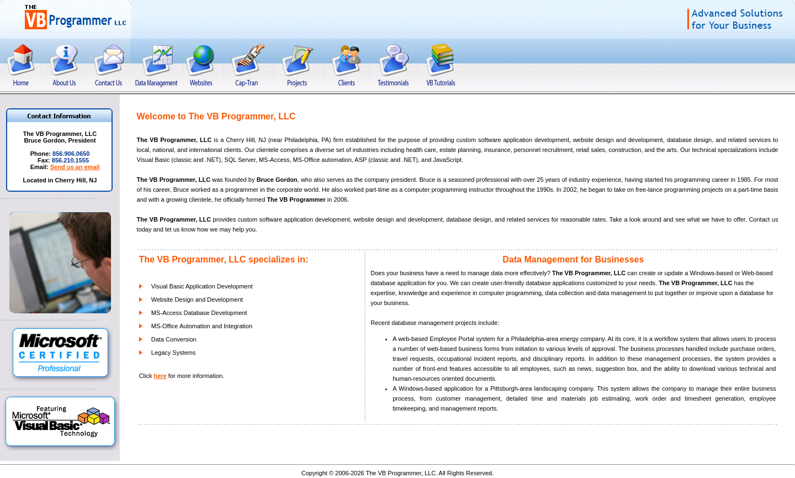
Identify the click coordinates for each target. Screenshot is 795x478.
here (159, 375)
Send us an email (75, 167)
